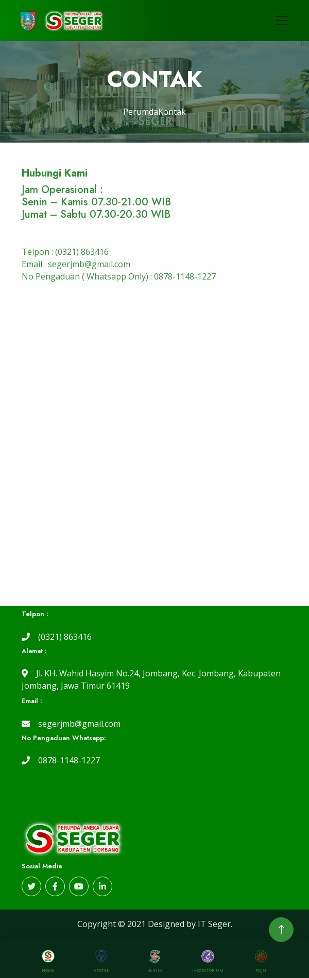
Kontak (172, 111)
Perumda (140, 111)
